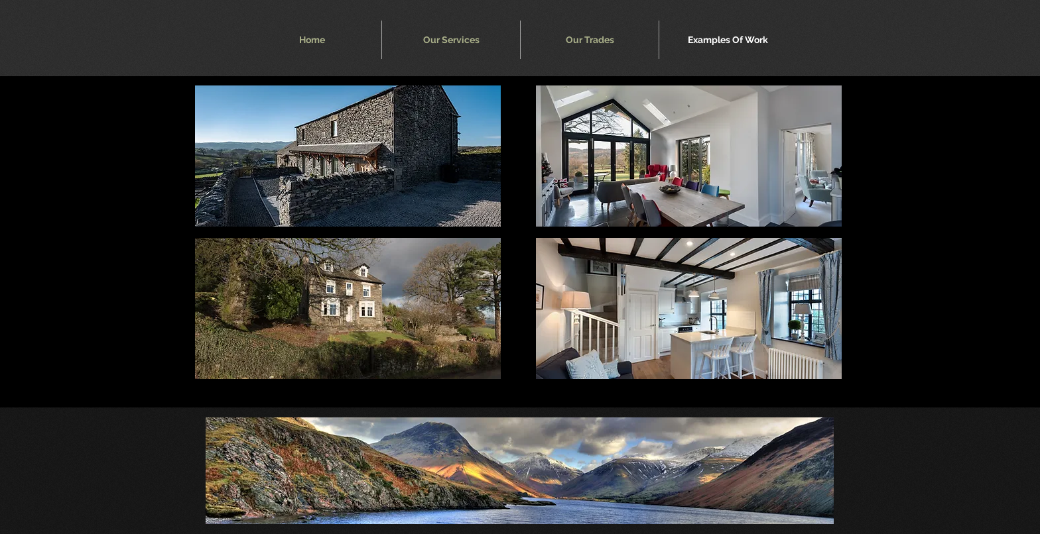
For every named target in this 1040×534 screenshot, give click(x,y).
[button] (348, 156)
